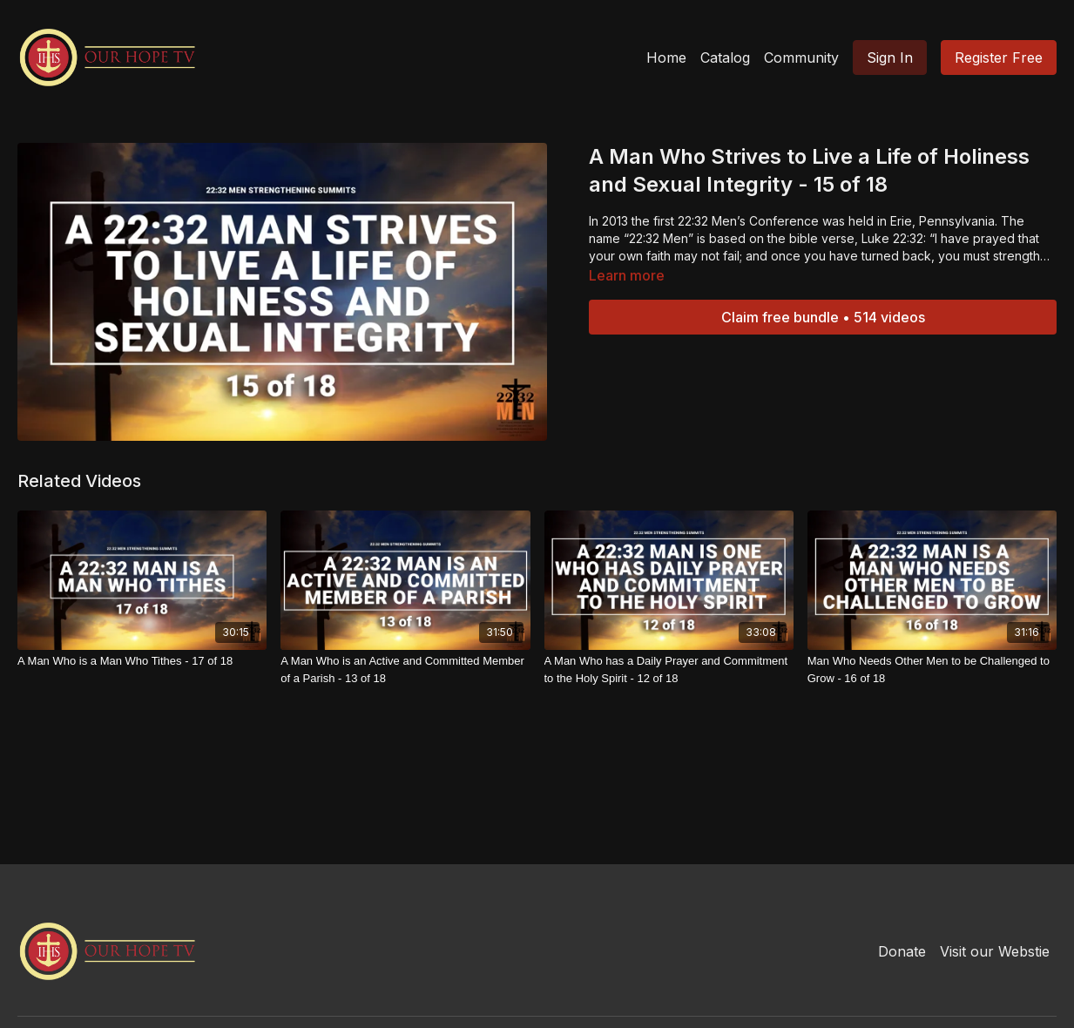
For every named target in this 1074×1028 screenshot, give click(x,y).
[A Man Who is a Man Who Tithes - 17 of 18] (142, 661)
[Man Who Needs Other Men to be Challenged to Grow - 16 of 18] (932, 669)
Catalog (725, 57)
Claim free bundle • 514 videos (823, 317)
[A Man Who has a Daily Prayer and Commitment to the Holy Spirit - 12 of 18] (669, 669)
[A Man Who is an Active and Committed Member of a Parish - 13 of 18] (405, 669)
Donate (902, 951)
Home (666, 57)
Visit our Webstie (995, 951)
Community (801, 57)
